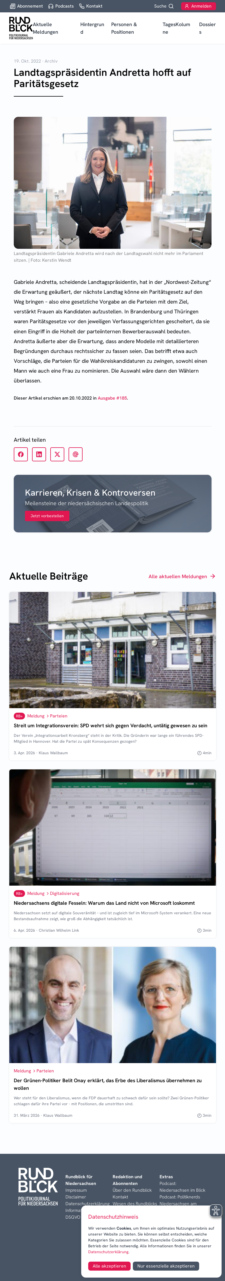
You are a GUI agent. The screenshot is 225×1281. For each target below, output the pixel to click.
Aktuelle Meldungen (45, 28)
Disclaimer (75, 1197)
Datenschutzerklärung (108, 1251)
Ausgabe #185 (112, 398)
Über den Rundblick (132, 1190)
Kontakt (120, 1197)
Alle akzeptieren (109, 1266)
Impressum (76, 1190)
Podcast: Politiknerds (180, 1197)
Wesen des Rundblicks (135, 1204)
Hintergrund (92, 28)
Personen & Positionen (124, 28)
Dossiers (207, 28)
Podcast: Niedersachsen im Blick (182, 1186)
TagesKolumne (176, 28)
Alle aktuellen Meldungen (182, 576)
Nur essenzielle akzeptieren (166, 1266)
